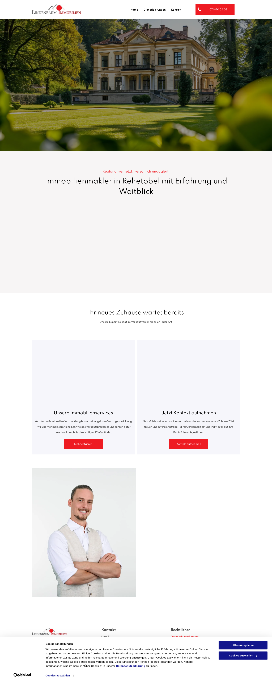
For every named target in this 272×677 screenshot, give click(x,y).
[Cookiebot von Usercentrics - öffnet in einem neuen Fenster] (22, 670)
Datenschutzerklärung (130, 660)
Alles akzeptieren (243, 639)
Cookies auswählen (57, 670)
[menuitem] (134, 9)
